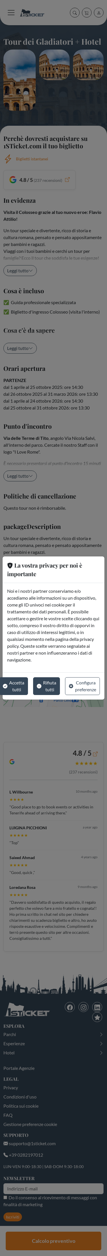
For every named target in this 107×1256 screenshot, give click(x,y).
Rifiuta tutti (46, 686)
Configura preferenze (82, 686)
